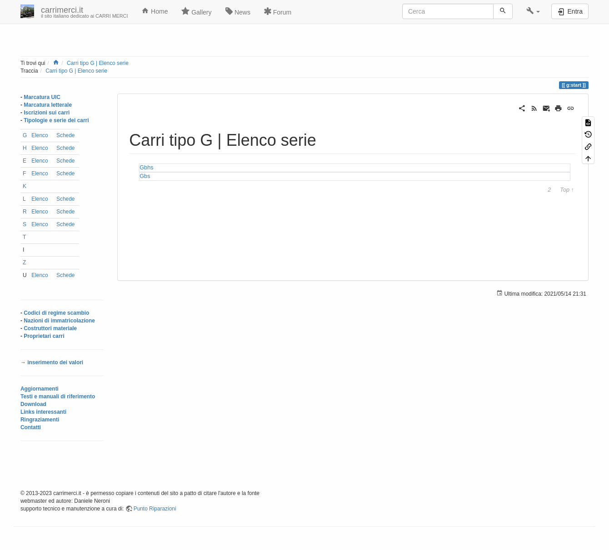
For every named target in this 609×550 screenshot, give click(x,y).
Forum (277, 11)
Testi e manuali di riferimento (57, 396)
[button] (533, 11)
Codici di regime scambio (56, 313)
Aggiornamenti (39, 389)
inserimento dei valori (55, 362)
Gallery (196, 11)
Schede (65, 135)
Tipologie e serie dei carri (56, 120)
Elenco (39, 135)
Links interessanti (43, 412)
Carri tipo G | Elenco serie (98, 63)
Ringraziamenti (39, 419)
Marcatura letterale (48, 105)
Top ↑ (567, 190)
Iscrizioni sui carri (47, 112)
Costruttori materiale (50, 328)
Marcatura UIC (42, 97)
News (237, 11)
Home (154, 11)
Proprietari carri (44, 336)
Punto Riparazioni (155, 508)
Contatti (30, 427)
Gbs (145, 176)
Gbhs (146, 167)
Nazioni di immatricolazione (59, 320)
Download (33, 404)
